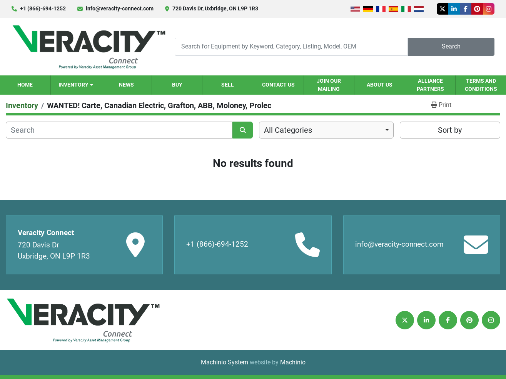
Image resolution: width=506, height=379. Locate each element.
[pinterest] (477, 9)
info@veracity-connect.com (120, 8)
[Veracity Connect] (83, 319)
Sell (227, 85)
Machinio (293, 362)
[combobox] (326, 130)
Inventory (73, 85)
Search (451, 46)
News (126, 85)
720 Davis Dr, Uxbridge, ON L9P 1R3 (215, 8)
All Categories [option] (288, 130)
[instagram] (488, 9)
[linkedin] (454, 9)
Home (25, 85)
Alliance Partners (430, 85)
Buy (177, 85)
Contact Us (278, 85)
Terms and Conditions (481, 85)
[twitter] (442, 9)
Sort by (450, 130)
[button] (76, 85)
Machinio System (224, 362)
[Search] (291, 47)
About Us (379, 85)
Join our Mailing (329, 85)
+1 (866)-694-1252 (43, 8)
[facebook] (465, 9)
